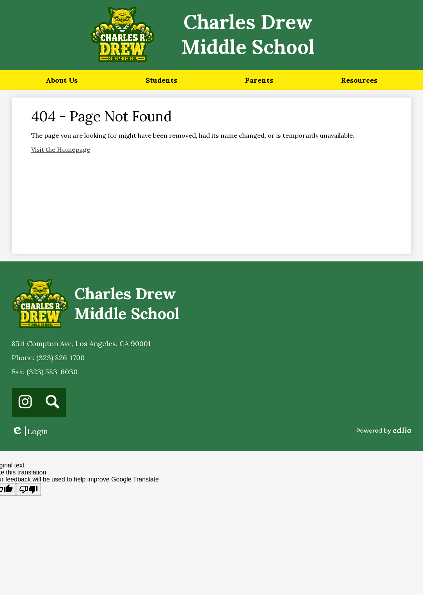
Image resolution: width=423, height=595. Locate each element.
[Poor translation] (28, 489)
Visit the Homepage (60, 149)
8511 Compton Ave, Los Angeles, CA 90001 (81, 343)
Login (30, 431)
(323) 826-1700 (60, 357)
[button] (62, 80)
